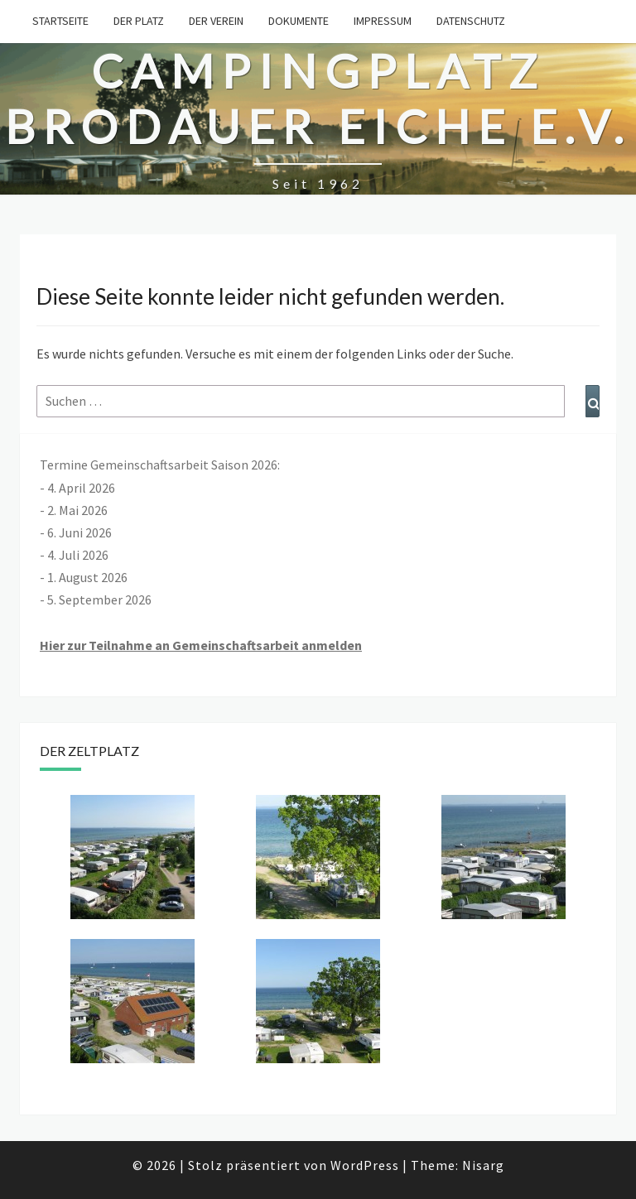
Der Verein (216, 20)
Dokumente (298, 20)
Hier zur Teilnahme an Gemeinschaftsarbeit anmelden (201, 645)
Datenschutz (470, 20)
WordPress (364, 1165)
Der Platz (138, 20)
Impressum (383, 20)
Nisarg (483, 1165)
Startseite (60, 20)
